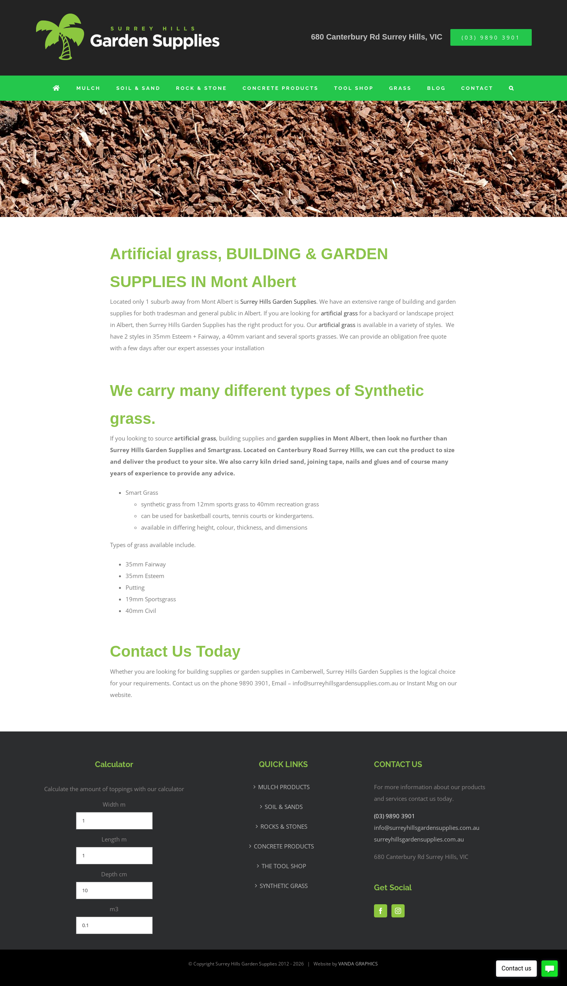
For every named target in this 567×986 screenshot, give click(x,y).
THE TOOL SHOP (284, 866)
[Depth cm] (114, 890)
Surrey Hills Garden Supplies (278, 301)
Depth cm (114, 874)
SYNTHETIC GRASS (284, 886)
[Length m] (114, 855)
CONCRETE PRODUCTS (284, 846)
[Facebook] (380, 910)
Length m (114, 839)
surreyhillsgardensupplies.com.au (419, 839)
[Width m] (114, 820)
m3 (114, 909)
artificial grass (339, 313)
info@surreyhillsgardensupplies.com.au (426, 827)
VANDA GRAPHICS (358, 963)
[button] (511, 88)
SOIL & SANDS (284, 806)
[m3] (114, 925)
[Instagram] (398, 910)
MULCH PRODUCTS (284, 787)
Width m (114, 804)
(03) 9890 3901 (394, 816)
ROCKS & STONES (283, 826)
